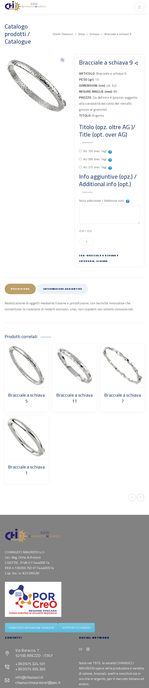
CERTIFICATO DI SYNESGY (76, 628)
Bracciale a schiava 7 (122, 398)
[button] (62, 60)
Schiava (95, 34)
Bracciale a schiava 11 (74, 398)
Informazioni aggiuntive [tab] (62, 288)
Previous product (132, 497)
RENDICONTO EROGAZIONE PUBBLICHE (31, 628)
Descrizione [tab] (20, 288)
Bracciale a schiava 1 (26, 469)
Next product (140, 497)
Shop (81, 34)
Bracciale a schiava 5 (26, 398)
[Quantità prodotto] (86, 242)
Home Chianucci (63, 34)
